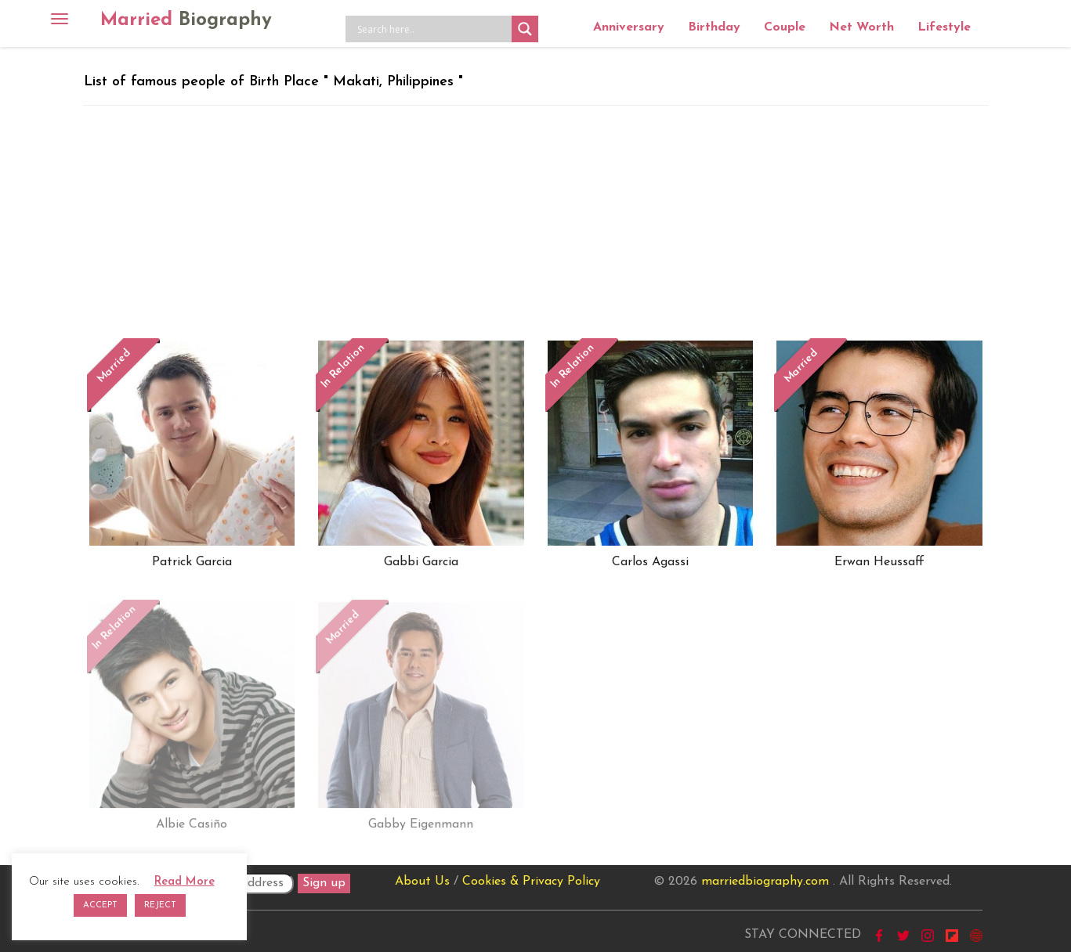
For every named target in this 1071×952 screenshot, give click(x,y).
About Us (422, 881)
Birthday (714, 27)
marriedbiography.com (765, 881)
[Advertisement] (536, 223)
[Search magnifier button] (525, 29)
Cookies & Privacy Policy (531, 881)
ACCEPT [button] (100, 905)
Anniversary (628, 27)
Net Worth (861, 27)
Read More (184, 882)
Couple (784, 27)
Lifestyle (944, 27)
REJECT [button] (160, 905)
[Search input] (432, 29)
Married (186, 20)
